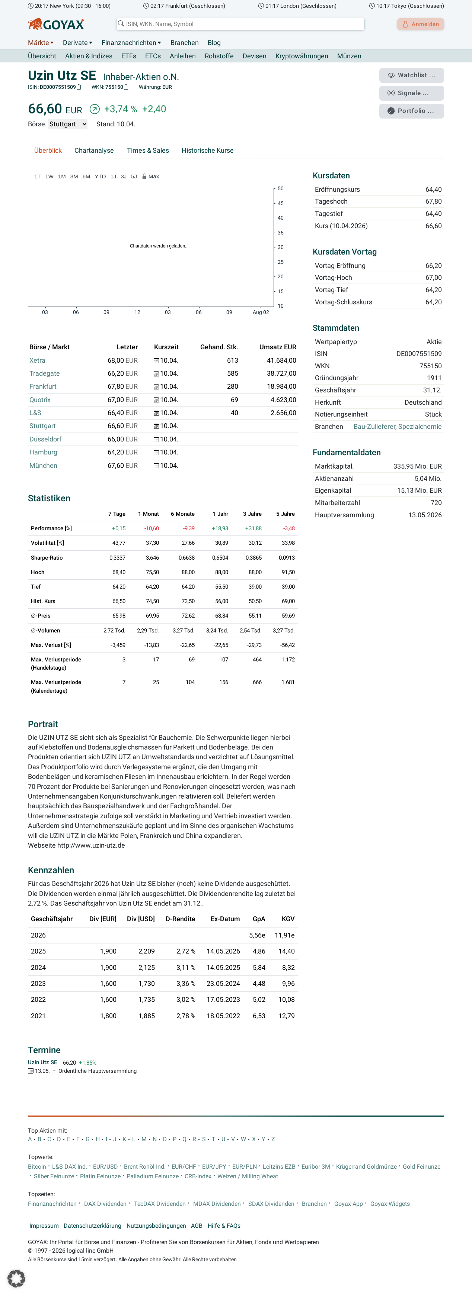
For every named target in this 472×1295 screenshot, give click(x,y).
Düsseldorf (45, 439)
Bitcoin (37, 1166)
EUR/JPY (214, 1166)
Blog (214, 42)
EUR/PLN (244, 1166)
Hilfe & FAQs (224, 1226)
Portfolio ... (414, 106)
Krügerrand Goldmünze (366, 1166)
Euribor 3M (316, 1166)
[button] (16, 1278)
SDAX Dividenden (271, 1204)
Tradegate (44, 374)
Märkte (38, 42)
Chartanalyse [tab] (94, 151)
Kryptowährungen (301, 56)
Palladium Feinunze (153, 1176)
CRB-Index (198, 1176)
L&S (35, 413)
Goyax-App (348, 1204)
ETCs (153, 56)
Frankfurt (43, 387)
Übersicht (42, 56)
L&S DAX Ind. (69, 1166)
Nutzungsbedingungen (156, 1226)
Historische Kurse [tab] (208, 151)
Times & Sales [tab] (148, 151)
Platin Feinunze (100, 1176)
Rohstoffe (219, 56)
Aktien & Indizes (88, 56)
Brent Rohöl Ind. (145, 1166)
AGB (196, 1226)
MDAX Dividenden (217, 1204)
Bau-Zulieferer (374, 427)
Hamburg (43, 452)
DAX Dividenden (105, 1204)
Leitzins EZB (279, 1166)
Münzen (349, 56)
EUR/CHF (184, 1166)
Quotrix (40, 400)
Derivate (75, 42)
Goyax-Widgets (390, 1204)
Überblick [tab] (48, 151)
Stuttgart (42, 426)
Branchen (184, 42)
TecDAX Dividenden (160, 1204)
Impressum (44, 1226)
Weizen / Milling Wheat (247, 1176)
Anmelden (418, 24)
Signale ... (412, 90)
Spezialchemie (420, 427)
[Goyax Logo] (56, 24)
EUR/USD (105, 1166)
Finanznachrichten (129, 42)
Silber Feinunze (54, 1176)
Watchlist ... (415, 74)
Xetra (37, 360)
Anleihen (183, 56)
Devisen (255, 56)
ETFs (128, 56)
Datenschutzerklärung (92, 1226)
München (43, 465)
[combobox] (238, 24)
